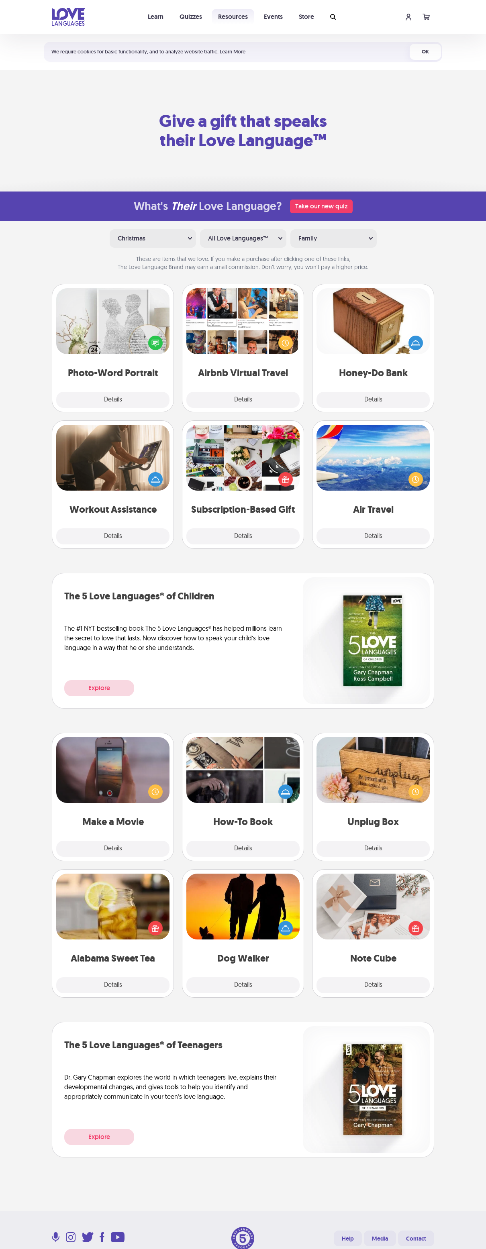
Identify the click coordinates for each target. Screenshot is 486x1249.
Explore (99, 688)
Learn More (232, 51)
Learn (155, 16)
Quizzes (191, 16)
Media (380, 1238)
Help (348, 1238)
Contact (416, 1238)
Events (273, 16)
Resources (233, 16)
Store (306, 16)
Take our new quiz (321, 206)
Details (113, 400)
